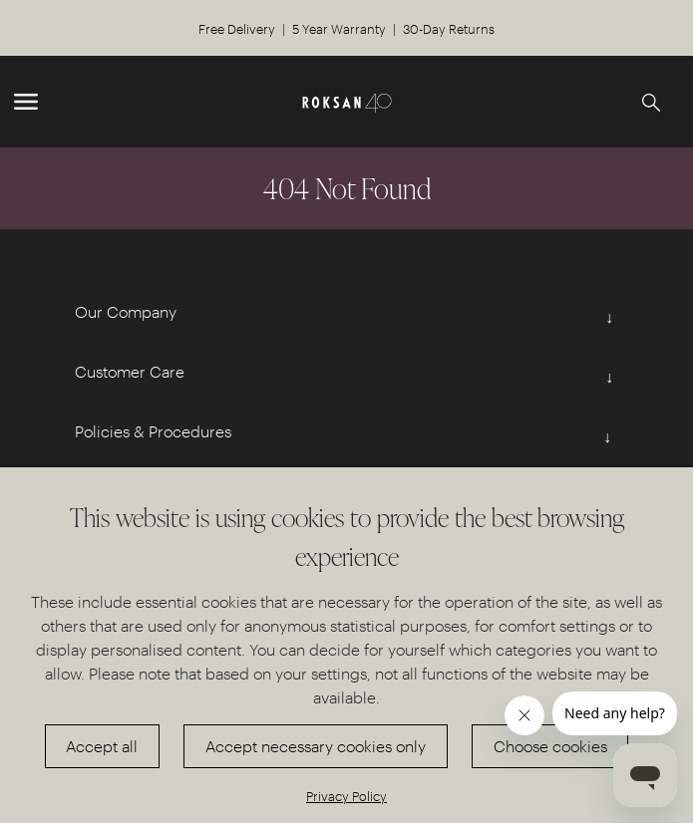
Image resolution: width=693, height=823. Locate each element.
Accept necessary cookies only (315, 745)
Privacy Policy (346, 795)
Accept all (102, 745)
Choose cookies (550, 745)
